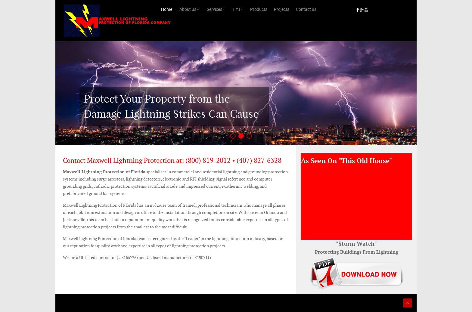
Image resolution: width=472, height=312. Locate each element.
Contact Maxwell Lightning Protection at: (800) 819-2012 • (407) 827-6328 (172, 160)
